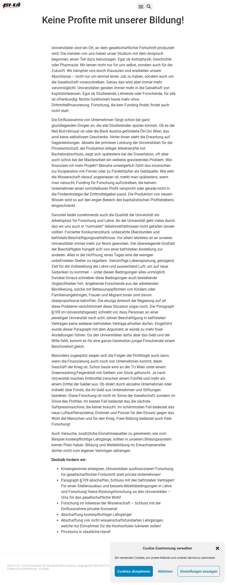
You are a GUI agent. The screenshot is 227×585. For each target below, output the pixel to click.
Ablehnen (165, 571)
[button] (217, 548)
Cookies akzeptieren (133, 571)
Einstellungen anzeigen (198, 571)
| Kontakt (43, 568)
